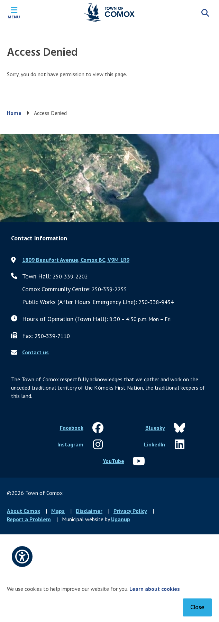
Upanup (120, 519)
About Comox (23, 510)
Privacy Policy (130, 510)
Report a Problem (29, 519)
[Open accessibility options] (22, 556)
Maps (58, 510)
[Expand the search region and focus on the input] (205, 12)
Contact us (35, 352)
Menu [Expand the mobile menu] (14, 16)
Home (14, 112)
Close (197, 607)
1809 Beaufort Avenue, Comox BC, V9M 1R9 (75, 259)
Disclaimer (89, 510)
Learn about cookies (154, 588)
